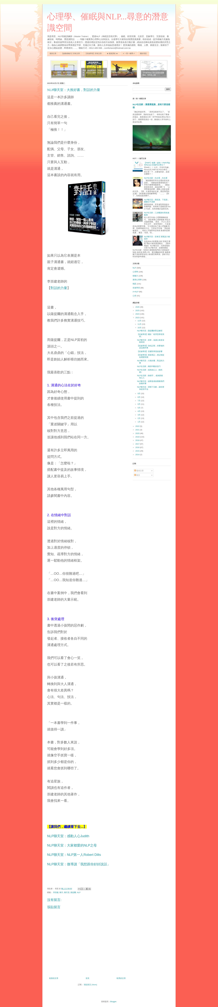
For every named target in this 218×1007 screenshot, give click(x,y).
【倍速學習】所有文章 (93, 53)
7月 (139, 401)
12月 (140, 321)
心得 (134, 296)
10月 (140, 328)
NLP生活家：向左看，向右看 (155, 178)
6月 (139, 404)
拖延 (134, 284)
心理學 (135, 272)
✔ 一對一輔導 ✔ (129, 53)
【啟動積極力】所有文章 (70, 53)
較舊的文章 (121, 978)
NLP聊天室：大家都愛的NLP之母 (72, 845)
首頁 (87, 978)
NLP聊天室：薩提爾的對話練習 (149, 331)
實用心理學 (137, 280)
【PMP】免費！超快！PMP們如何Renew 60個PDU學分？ (157, 164)
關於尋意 (143, 53)
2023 (137, 318)
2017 (137, 444)
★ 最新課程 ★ (112, 53)
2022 (137, 426)
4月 (139, 411)
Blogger (113, 1001)
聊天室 (67, 892)
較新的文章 (53, 978)
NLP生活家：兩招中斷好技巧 (148, 366)
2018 (137, 440)
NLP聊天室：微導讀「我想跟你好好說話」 (78, 864)
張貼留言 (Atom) (90, 985)
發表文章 (139, 471)
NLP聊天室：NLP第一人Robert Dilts (74, 855)
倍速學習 (136, 288)
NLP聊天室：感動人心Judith (68, 836)
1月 (139, 422)
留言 (137, 475)
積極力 (135, 276)
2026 (137, 307)
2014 (137, 454)
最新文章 (53, 53)
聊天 (61, 892)
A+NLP (135, 292)
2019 (137, 437)
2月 (139, 418)
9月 (139, 393)
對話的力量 (58, 288)
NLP (78, 892)
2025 (137, 310)
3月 (139, 415)
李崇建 (56, 892)
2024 (137, 314)
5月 (139, 408)
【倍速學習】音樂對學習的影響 (149, 351)
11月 (140, 324)
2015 (137, 451)
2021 (137, 430)
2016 (137, 447)
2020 (137, 433)
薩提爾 (73, 892)
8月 (139, 397)
